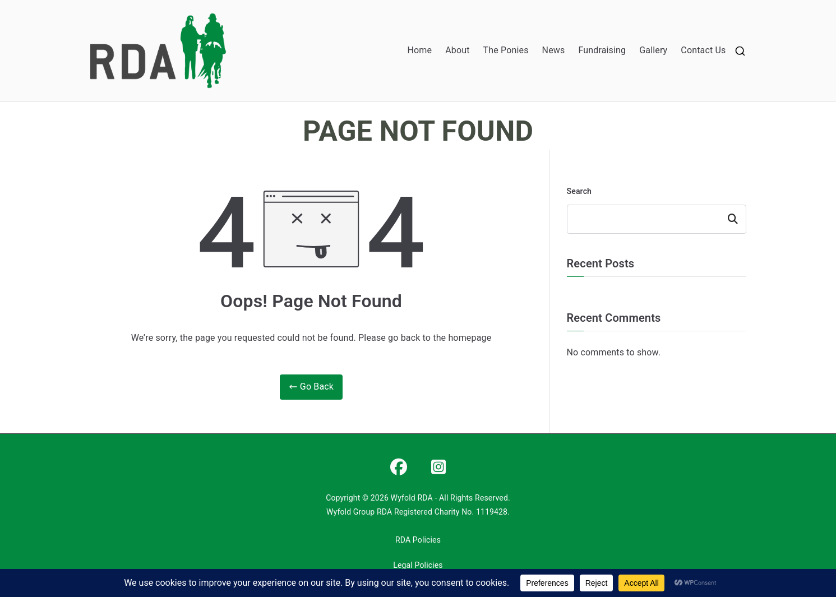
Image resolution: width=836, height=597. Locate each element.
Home (420, 50)
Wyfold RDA (412, 497)
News (553, 50)
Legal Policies (417, 565)
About (457, 50)
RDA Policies (418, 539)
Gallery (653, 50)
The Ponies (506, 50)
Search (579, 191)
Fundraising (602, 50)
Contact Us (703, 50)
